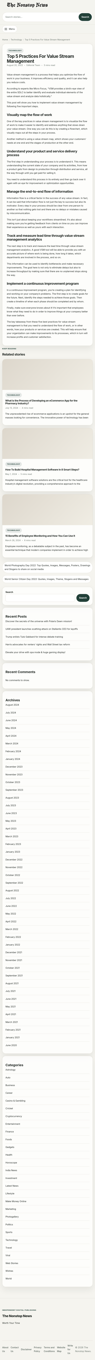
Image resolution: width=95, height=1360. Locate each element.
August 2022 (12, 890)
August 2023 (12, 797)
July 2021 (10, 991)
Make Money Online (15, 1201)
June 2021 (10, 998)
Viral (7, 1255)
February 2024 (13, 751)
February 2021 (12, 1029)
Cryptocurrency (13, 1116)
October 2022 (12, 875)
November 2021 (13, 960)
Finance (9, 1131)
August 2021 (11, 983)
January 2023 (12, 851)
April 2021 (10, 1014)
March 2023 (11, 836)
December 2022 (13, 859)
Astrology (10, 1069)
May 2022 (10, 913)
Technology (16, 39)
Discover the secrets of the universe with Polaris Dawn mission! (38, 621)
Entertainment (12, 1124)
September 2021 (14, 975)
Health (8, 1154)
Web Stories (11, 1263)
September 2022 (14, 882)
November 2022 (13, 867)
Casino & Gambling (15, 1100)
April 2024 (10, 735)
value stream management (65, 102)
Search (85, 17)
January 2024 (12, 759)
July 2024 (10, 712)
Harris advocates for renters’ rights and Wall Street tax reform (37, 644)
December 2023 (13, 766)
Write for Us (70, 1349)
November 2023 (13, 774)
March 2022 (11, 929)
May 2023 (10, 820)
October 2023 (12, 782)
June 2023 (11, 813)
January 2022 (12, 944)
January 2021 (12, 1037)
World (8, 1278)
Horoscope (11, 1162)
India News (11, 1170)
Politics (9, 1224)
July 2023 (10, 805)
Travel (8, 1247)
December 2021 (13, 952)
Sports (8, 1232)
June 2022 (11, 906)
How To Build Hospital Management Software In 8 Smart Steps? (42, 469)
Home (5, 39)
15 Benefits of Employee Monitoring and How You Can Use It (40, 535)
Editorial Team (33, 65)
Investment (11, 1178)
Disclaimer (26, 1349)
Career (8, 1092)
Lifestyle (9, 1193)
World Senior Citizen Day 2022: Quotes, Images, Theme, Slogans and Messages (47, 579)
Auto (7, 1077)
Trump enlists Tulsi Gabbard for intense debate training (34, 636)
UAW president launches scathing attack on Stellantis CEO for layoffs (41, 629)
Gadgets (9, 1147)
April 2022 (10, 921)
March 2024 (11, 743)
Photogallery (12, 1216)
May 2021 (10, 1006)
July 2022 (10, 898)
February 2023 (13, 844)
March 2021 (11, 1022)
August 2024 (12, 704)
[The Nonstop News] (47, 5)
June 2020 (11, 1045)
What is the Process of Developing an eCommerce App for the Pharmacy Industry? (41, 402)
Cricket (9, 1108)
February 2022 (13, 937)
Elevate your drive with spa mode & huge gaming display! (35, 652)
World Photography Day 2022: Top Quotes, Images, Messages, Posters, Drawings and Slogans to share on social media (47, 567)
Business (10, 1085)
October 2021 (12, 967)
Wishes (9, 1270)
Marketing (10, 1209)
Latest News (11, 1185)
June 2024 (11, 720)
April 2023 (10, 828)
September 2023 (14, 789)
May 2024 (10, 728)
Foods (8, 1139)
